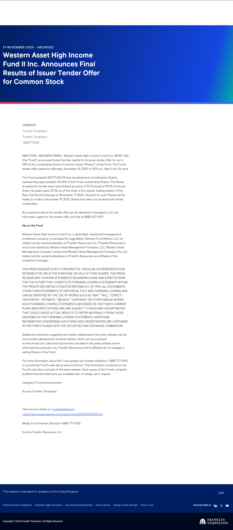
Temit (221, 492)
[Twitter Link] (221, 504)
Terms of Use (146, 505)
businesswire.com (63, 409)
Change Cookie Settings (125, 505)
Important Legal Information (48, 505)
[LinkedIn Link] (215, 504)
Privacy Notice (103, 505)
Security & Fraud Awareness (79, 505)
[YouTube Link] (227, 504)
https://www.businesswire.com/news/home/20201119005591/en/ (63, 414)
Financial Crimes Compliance (17, 505)
